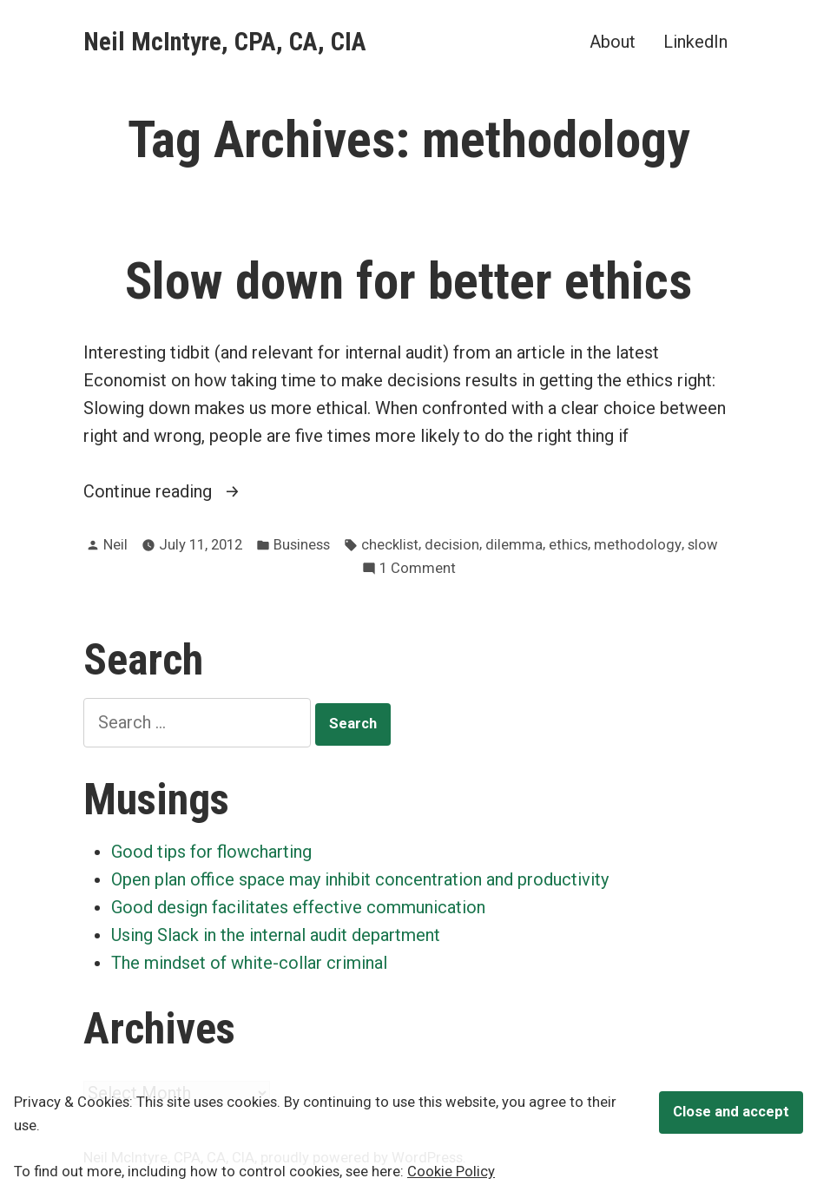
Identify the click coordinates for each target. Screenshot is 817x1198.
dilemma (514, 544)
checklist (389, 544)
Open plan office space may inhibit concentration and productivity (360, 879)
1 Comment (417, 569)
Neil (115, 544)
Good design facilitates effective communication (298, 907)
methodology (638, 544)
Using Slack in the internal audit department (275, 935)
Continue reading (176, 491)
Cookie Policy (451, 1171)
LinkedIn (695, 41)
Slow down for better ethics (408, 281)
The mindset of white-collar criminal (249, 962)
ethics (568, 544)
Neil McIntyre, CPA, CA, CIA (224, 41)
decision (452, 544)
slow (703, 544)
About (613, 41)
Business (301, 544)
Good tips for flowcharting (211, 851)
